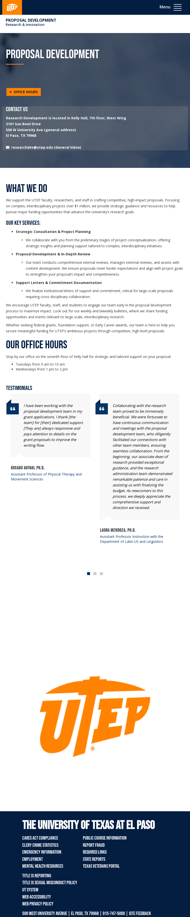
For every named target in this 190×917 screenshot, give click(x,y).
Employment (32, 859)
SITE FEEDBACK (140, 914)
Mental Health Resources (42, 866)
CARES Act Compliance (40, 838)
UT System (30, 890)
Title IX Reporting (36, 876)
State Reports (94, 859)
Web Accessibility (36, 897)
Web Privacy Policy (37, 904)
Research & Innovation (25, 24)
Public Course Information (105, 838)
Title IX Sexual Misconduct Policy (49, 883)
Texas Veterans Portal (101, 866)
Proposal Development (31, 20)
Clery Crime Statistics (40, 845)
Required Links (95, 852)
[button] (23, 92)
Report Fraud (94, 845)
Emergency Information (41, 852)
